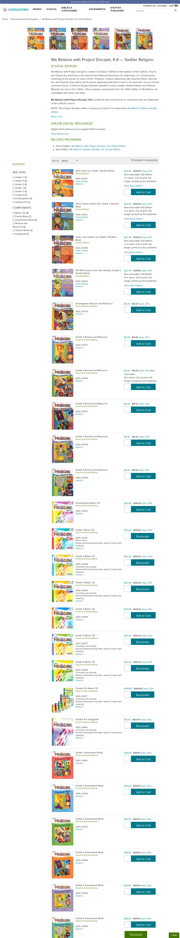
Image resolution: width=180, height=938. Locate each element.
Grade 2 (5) (21, 177)
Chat (174, 935)
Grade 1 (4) (20, 187)
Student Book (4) (24, 230)
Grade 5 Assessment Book (90, 885)
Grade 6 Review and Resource (92, 469)
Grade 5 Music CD (85, 635)
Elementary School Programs (25, 19)
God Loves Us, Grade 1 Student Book (95, 170)
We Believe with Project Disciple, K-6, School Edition (67, 19)
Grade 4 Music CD (85, 609)
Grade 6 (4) (21, 195)
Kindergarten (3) (23, 198)
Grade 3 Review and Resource (92, 370)
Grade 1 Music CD (85, 529)
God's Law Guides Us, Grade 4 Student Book (96, 238)
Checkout (136, 934)
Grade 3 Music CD (85, 582)
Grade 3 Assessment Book (89, 818)
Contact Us (149, 6)
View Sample (82, 181)
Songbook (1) (22, 234)
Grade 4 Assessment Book (89, 852)
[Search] (156, 10)
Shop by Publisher (117, 9)
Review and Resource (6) (20, 225)
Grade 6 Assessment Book (90, 918)
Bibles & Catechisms (69, 9)
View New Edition (133, 185)
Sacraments (97, 9)
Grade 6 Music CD (85, 661)
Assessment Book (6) (26, 219)
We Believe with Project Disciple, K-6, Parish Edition (98, 146)
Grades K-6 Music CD (87, 688)
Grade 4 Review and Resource (92, 403)
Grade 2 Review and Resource (92, 337)
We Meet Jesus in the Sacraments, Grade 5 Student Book (98, 272)
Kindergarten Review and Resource (94, 303)
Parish (37, 9)
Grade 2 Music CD (85, 556)
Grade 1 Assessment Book (89, 752)
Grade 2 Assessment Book (89, 785)
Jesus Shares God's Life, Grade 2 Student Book (97, 205)
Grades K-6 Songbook (87, 719)
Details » (80, 183)
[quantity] (127, 192)
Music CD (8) (22, 212)
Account (162, 5)
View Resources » (60, 133)
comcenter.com (15, 8)
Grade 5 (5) (21, 184)
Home (5, 19)
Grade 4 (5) (21, 180)
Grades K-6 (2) (22, 202)
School (52, 9)
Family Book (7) (23, 216)
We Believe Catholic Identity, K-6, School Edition (95, 149)
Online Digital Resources (72, 123)
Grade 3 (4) (21, 191)
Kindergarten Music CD (88, 503)
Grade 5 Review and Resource (92, 436)
